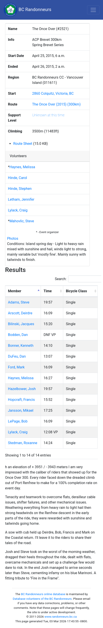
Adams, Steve (18, 302)
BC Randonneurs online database (43, 594)
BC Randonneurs (27, 10)
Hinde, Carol (17, 178)
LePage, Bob (17, 421)
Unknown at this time (48, 115)
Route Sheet (22, 143)
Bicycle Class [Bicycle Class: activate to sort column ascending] (76, 291)
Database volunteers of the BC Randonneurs (42, 598)
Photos (12, 238)
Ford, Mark (16, 367)
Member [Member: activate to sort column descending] (14, 291)
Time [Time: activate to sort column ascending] (48, 291)
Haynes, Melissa (22, 167)
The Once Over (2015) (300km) (56, 104)
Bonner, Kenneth (20, 345)
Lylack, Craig (17, 210)
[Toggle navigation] (93, 10)
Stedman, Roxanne (22, 443)
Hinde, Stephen (20, 189)
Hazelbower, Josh (22, 389)
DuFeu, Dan (17, 356)
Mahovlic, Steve (22, 221)
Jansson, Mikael (20, 410)
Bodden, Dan (18, 335)
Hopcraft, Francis (21, 400)
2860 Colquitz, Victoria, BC (53, 93)
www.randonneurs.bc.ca (60, 616)
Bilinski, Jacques (21, 324)
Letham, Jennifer (21, 199)
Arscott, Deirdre (20, 313)
